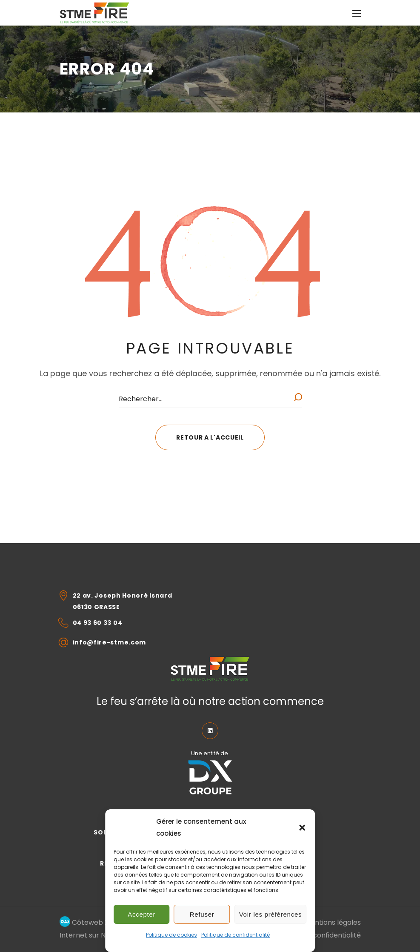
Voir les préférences (270, 914)
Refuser (202, 914)
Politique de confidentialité (235, 934)
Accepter (141, 914)
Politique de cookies (171, 934)
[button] (302, 827)
